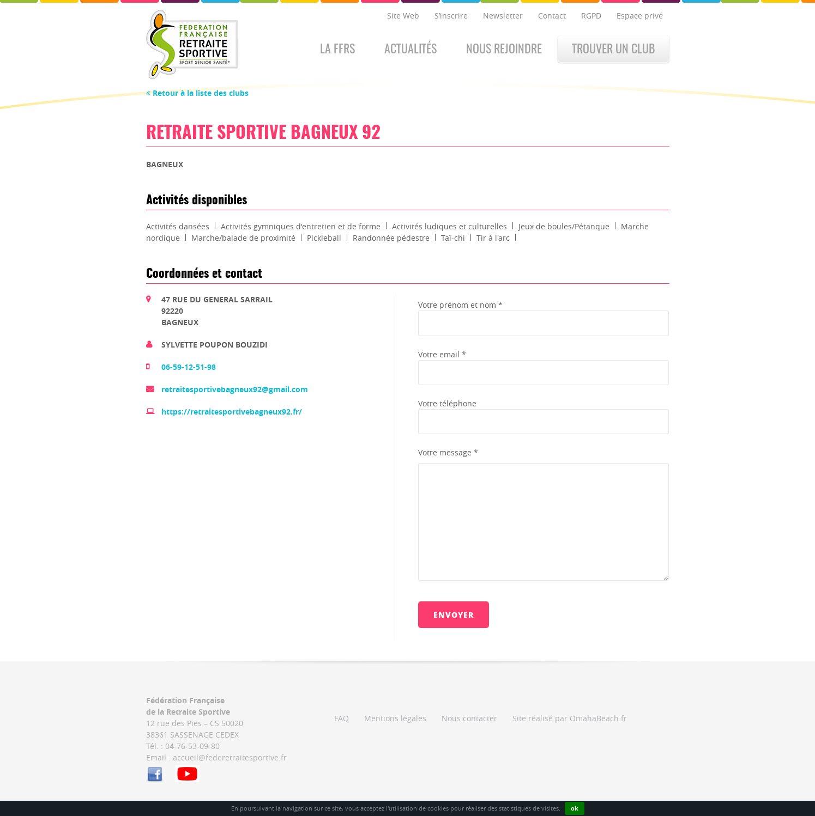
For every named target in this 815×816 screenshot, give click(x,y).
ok (574, 808)
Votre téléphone (447, 403)
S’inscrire (451, 15)
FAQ (341, 718)
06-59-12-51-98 (188, 367)
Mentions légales (395, 718)
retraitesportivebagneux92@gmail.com (234, 389)
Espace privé (640, 15)
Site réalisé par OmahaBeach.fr (569, 718)
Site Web (403, 15)
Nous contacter (469, 718)
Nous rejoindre (504, 50)
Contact (552, 15)
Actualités (410, 50)
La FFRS (337, 50)
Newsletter (503, 15)
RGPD (591, 15)
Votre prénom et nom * (460, 305)
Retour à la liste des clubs (197, 93)
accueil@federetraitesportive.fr (230, 757)
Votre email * (442, 354)
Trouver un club (613, 50)
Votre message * (448, 452)
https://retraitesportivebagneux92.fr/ (231, 411)
